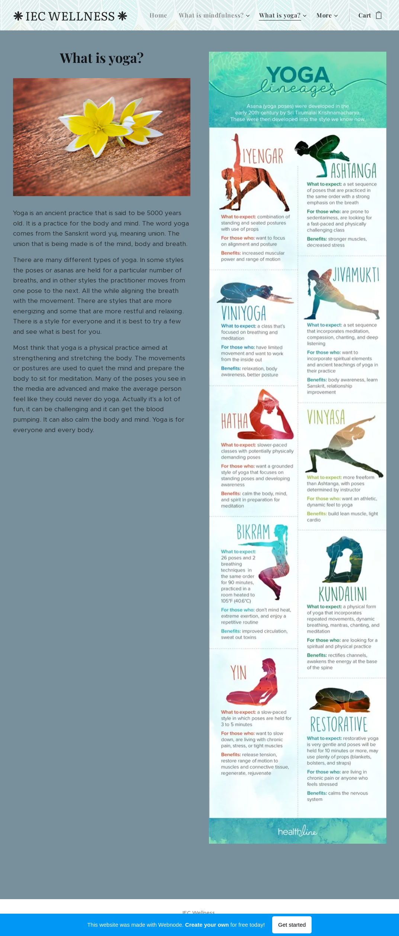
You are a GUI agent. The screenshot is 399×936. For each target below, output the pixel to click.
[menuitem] (160, 15)
